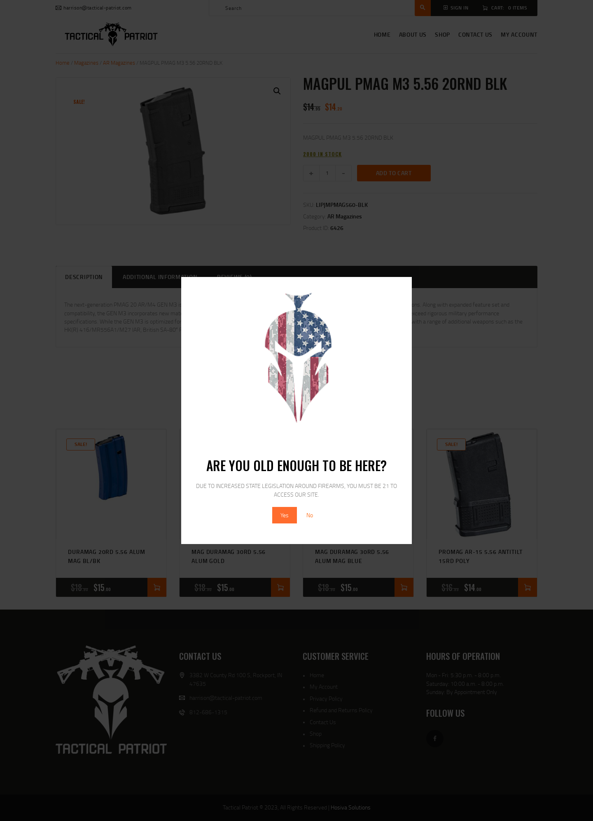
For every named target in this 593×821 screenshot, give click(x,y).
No (309, 515)
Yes (284, 515)
